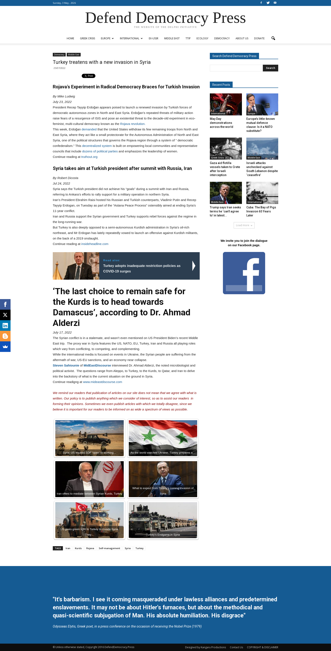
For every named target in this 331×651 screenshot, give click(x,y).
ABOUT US (242, 38)
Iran (68, 548)
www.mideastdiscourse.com (102, 382)
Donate (259, 38)
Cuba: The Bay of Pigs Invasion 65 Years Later (261, 211)
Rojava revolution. (132, 124)
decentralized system (97, 146)
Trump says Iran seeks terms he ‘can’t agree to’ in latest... (225, 211)
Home (70, 38)
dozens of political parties (100, 151)
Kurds (78, 548)
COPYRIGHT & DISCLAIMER (262, 647)
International (131, 38)
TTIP (188, 38)
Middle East (172, 38)
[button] (273, 38)
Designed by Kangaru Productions (205, 647)
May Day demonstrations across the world (221, 123)
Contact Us (236, 647)
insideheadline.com (94, 244)
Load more (244, 225)
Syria (128, 548)
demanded (89, 129)
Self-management (109, 548)
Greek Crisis (87, 38)
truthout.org (89, 157)
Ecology (202, 38)
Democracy (222, 38)
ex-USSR (153, 38)
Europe (107, 38)
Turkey (139, 548)
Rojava (90, 548)
